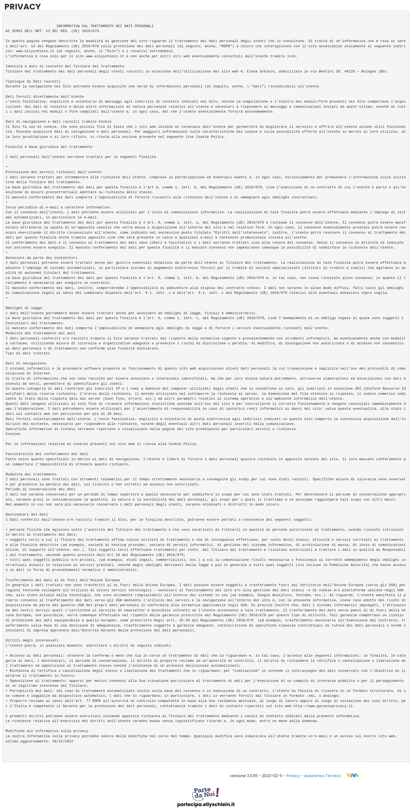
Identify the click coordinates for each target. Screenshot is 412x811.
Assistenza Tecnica (322, 775)
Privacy (293, 775)
